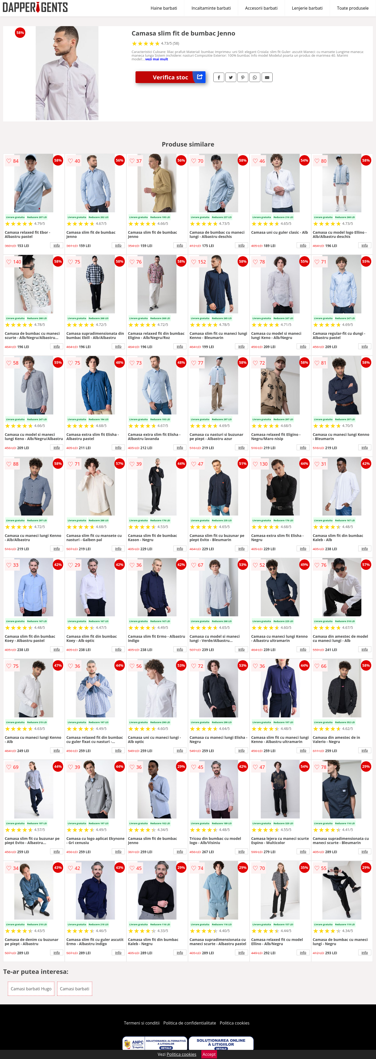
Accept (209, 1054)
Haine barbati (164, 8)
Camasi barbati (74, 989)
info (57, 245)
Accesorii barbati (261, 8)
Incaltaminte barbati (211, 8)
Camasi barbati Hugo (31, 989)
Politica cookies (235, 1023)
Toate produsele (353, 8)
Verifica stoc (179, 77)
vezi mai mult (156, 59)
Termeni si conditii (142, 1023)
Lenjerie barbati (307, 8)
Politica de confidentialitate (189, 1023)
